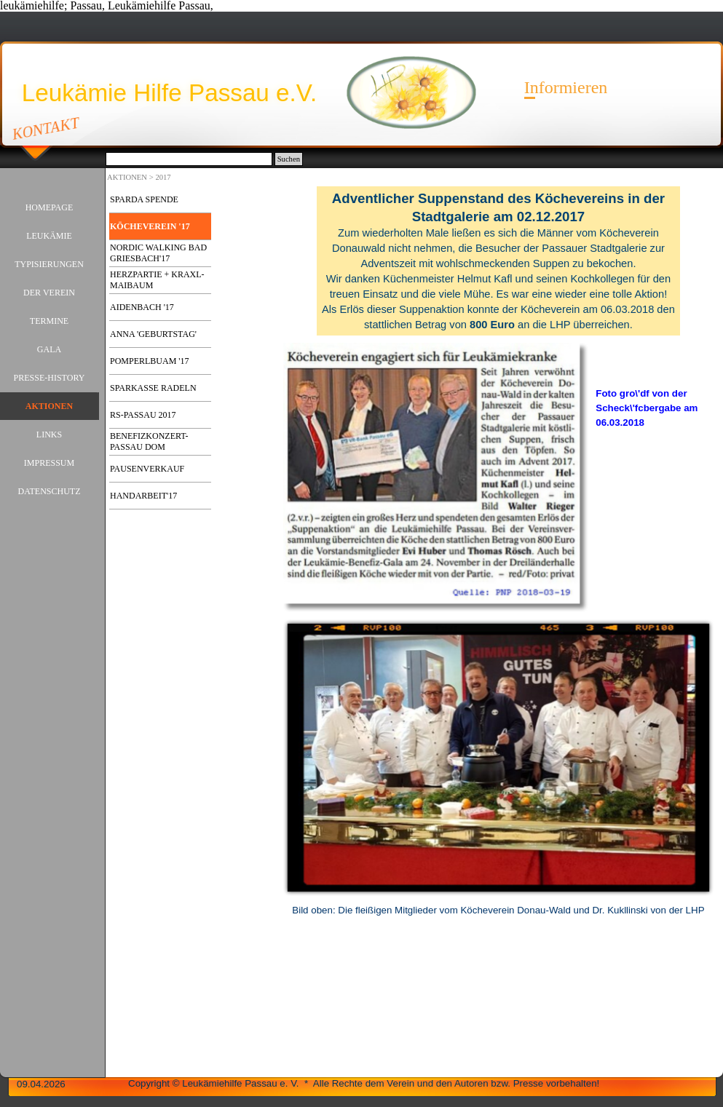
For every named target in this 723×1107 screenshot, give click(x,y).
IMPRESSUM (49, 463)
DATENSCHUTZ (49, 491)
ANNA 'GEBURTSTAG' (153, 334)
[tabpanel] (498, 261)
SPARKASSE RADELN (153, 388)
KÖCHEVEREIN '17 (150, 226)
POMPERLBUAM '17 (149, 361)
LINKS (49, 434)
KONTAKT (46, 128)
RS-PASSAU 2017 (143, 415)
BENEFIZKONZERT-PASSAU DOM (149, 441)
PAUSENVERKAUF (147, 469)
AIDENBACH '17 (142, 307)
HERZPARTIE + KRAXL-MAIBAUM (157, 279)
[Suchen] (189, 159)
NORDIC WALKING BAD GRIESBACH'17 (158, 252)
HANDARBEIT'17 (143, 496)
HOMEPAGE (49, 207)
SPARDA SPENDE (144, 199)
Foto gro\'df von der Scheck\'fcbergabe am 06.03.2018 (647, 408)
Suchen (288, 159)
